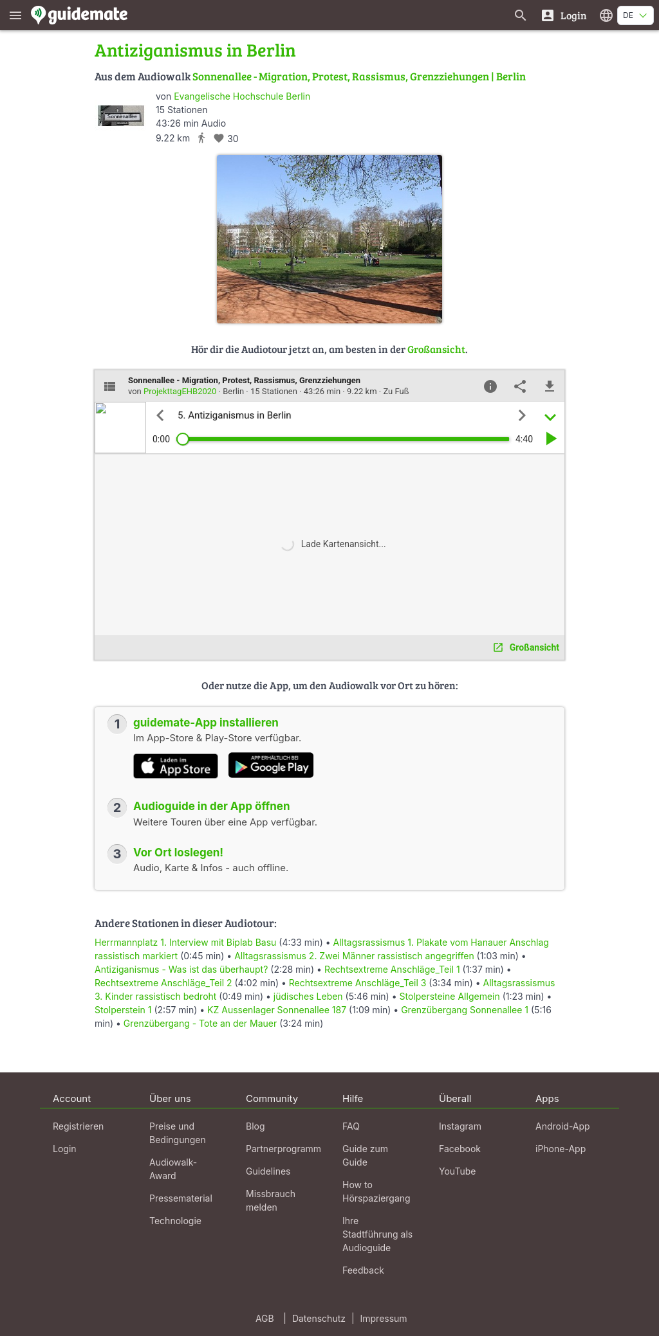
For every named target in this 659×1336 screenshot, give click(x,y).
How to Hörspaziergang (376, 1191)
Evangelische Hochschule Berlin (242, 96)
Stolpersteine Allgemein (449, 996)
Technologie (175, 1220)
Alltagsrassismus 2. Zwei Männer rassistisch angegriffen (354, 955)
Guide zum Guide (365, 1155)
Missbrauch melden (270, 1200)
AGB (264, 1318)
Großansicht (436, 349)
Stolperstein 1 (123, 1009)
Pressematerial (180, 1198)
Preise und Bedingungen (177, 1133)
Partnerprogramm (283, 1148)
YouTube (457, 1171)
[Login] (563, 15)
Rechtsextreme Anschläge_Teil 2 (163, 982)
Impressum (383, 1318)
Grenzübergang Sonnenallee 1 (464, 1009)
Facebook (460, 1148)
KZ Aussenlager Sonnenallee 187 (276, 1009)
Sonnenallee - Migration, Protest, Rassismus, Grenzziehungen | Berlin (359, 76)
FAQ (351, 1126)
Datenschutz (319, 1318)
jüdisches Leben (308, 996)
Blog (255, 1126)
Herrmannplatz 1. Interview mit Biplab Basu (185, 942)
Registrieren (78, 1126)
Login (65, 1148)
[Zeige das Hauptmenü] (15, 15)
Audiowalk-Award (173, 1169)
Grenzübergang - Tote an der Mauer (200, 1023)
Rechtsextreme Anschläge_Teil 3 (358, 982)
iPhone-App (560, 1148)
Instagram (460, 1126)
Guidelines (268, 1171)
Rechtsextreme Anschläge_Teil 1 (392, 969)
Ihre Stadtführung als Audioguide (377, 1234)
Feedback (363, 1270)
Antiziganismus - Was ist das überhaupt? (181, 969)
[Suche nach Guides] (520, 15)
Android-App (562, 1126)
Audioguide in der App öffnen (211, 806)
